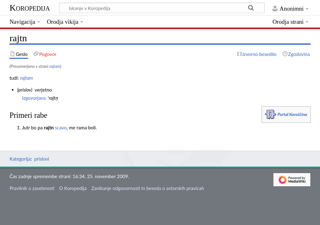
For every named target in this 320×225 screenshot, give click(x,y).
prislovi (41, 159)
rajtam (54, 66)
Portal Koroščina (292, 114)
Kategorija (20, 159)
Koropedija (29, 7)
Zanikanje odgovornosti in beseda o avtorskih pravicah (147, 188)
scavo (61, 127)
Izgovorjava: (34, 98)
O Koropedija (73, 188)
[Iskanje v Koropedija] (161, 8)
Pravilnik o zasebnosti (31, 188)
